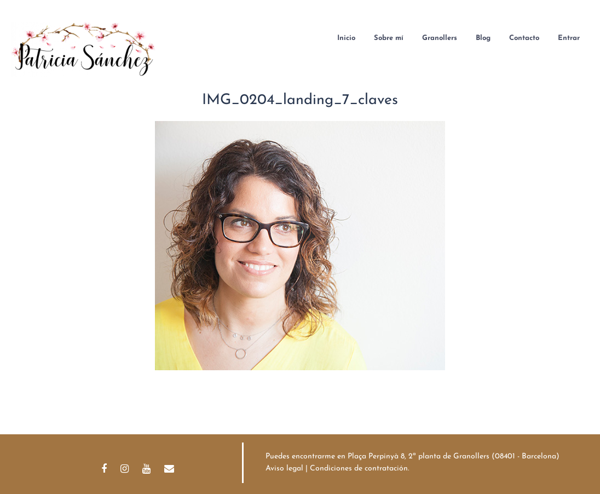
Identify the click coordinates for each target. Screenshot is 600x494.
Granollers (439, 38)
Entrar (569, 38)
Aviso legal (284, 468)
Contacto (524, 38)
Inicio (346, 38)
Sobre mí (388, 38)
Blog (483, 38)
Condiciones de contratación (359, 468)
